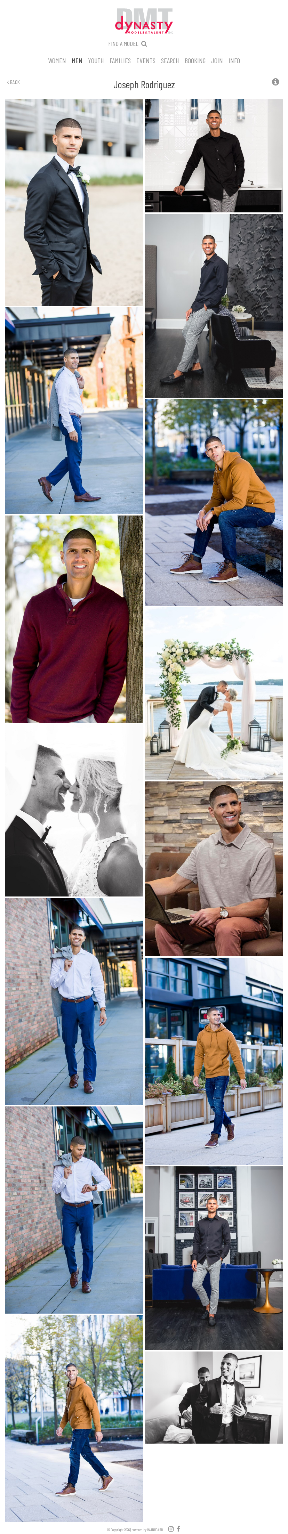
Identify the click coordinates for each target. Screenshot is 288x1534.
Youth (96, 60)
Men (77, 60)
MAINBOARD (155, 1529)
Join (217, 60)
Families (120, 60)
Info (234, 60)
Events (145, 60)
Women (57, 60)
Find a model (123, 43)
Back (13, 82)
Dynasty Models (144, 21)
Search (170, 60)
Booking (195, 60)
